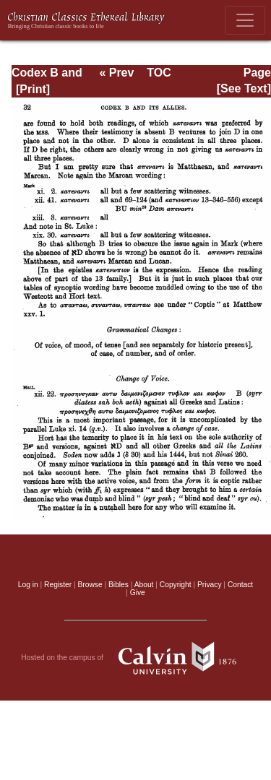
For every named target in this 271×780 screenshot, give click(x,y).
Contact (240, 585)
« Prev (116, 72)
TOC (159, 72)
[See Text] (244, 88)
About (144, 585)
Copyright (176, 585)
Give (137, 593)
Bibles (118, 585)
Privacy (209, 585)
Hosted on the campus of (135, 658)
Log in (28, 585)
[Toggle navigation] (245, 20)
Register (58, 585)
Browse (90, 585)
